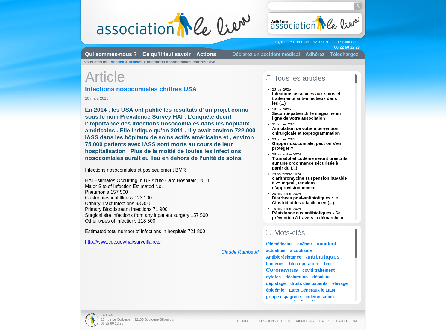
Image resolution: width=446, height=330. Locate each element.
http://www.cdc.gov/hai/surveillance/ (123, 241)
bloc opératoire (304, 263)
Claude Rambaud (240, 252)
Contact (245, 321)
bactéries (275, 263)
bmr (328, 263)
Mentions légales (313, 321)
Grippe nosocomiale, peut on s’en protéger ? (306, 146)
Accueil (117, 62)
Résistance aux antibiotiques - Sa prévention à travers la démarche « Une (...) (307, 218)
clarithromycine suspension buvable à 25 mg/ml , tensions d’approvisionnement (309, 183)
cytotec (273, 276)
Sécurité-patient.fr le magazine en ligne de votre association (306, 116)
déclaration (297, 276)
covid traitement (318, 270)
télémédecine (279, 244)
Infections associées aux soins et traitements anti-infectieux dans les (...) (306, 98)
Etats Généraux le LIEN (312, 290)
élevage (340, 283)
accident (326, 243)
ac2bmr (304, 244)
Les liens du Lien (274, 321)
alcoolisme (301, 250)
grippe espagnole (283, 296)
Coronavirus (282, 270)
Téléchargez (344, 54)
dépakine (321, 276)
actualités (276, 250)
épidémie (275, 290)
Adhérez (314, 54)
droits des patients (308, 283)
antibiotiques (322, 257)
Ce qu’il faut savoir (166, 54)
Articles (135, 62)
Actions (206, 54)
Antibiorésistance (283, 257)
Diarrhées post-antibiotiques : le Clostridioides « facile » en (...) (305, 200)
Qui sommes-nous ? (111, 54)
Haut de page (348, 321)
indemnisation (319, 296)
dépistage (276, 283)
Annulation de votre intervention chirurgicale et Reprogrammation (306, 131)
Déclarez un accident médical (266, 54)
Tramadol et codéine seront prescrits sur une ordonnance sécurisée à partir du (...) (310, 163)
